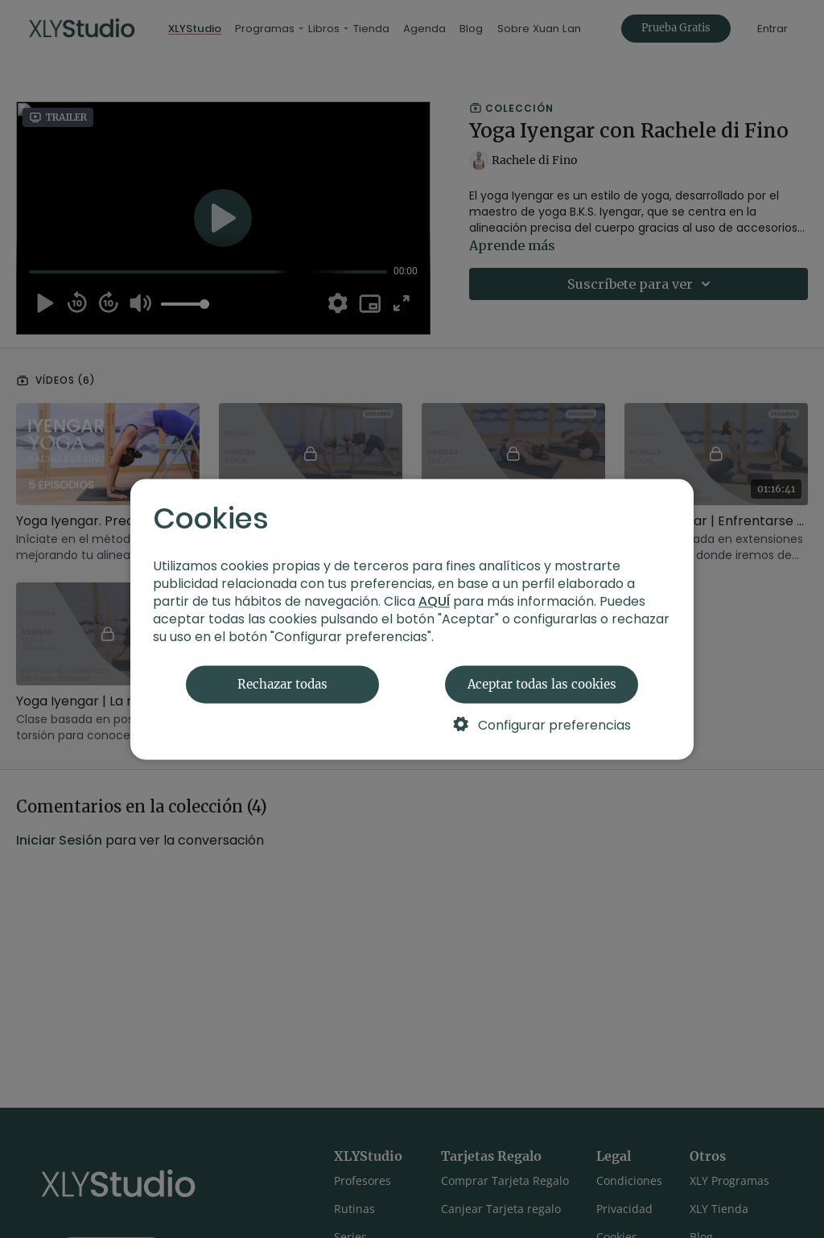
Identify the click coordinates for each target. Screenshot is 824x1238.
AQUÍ (434, 601)
